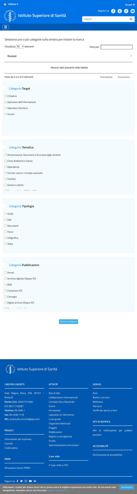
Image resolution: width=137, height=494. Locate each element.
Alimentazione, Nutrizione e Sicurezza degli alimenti (33, 155)
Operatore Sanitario (16, 108)
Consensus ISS (13, 290)
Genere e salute (14, 185)
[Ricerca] (104, 19)
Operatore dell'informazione (20, 102)
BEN (8, 284)
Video (9, 244)
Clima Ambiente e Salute (19, 161)
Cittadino (11, 96)
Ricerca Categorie (68, 321)
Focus (9, 232)
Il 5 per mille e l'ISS (58, 465)
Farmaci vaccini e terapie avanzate (24, 173)
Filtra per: (111, 47)
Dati (8, 219)
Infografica (11, 238)
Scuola (9, 114)
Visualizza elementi (19, 46)
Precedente (106, 77)
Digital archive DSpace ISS (19, 302)
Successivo (124, 77)
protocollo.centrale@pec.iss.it (25, 419)
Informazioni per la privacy (18, 439)
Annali (9, 272)
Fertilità (10, 179)
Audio (9, 213)
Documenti (11, 226)
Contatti (9, 443)
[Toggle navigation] (5, 27)
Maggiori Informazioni (57, 490)
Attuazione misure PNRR (17, 468)
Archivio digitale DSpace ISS (20, 278)
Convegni (11, 296)
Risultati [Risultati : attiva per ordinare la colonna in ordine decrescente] (12, 56)
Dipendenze (12, 167)
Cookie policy (11, 448)
